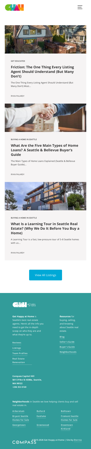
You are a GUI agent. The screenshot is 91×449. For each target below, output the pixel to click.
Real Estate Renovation (18, 360)
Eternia (78, 439)
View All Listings (45, 275)
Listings (16, 348)
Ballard (41, 411)
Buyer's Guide (67, 346)
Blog (62, 336)
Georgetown (19, 424)
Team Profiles (19, 353)
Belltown (66, 411)
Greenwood (43, 424)
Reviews (16, 342)
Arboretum (18, 411)
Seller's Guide (67, 341)
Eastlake (41, 416)
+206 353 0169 (19, 387)
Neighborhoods (68, 351)
